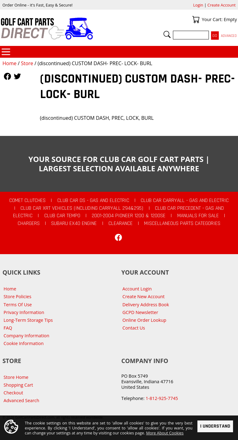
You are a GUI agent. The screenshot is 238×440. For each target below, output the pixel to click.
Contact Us (133, 328)
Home (9, 63)
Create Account (221, 5)
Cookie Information (24, 343)
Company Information (26, 336)
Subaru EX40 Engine (74, 223)
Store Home (16, 377)
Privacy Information (24, 312)
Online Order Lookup (144, 320)
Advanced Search (21, 400)
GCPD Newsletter (140, 312)
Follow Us (7, 76)
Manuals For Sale (198, 215)
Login (198, 5)
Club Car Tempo (62, 215)
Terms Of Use (18, 305)
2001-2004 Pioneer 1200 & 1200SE (128, 215)
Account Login (137, 289)
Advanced (229, 36)
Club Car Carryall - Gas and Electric (185, 200)
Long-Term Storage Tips (28, 320)
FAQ (8, 328)
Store (27, 63)
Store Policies (17, 296)
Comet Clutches (27, 200)
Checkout (13, 393)
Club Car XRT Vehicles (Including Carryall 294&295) (81, 208)
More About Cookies (164, 433)
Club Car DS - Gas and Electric (93, 200)
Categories (6, 52)
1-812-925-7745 (162, 398)
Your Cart (196, 20)
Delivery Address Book (145, 305)
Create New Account (143, 296)
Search (167, 34)
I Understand (215, 426)
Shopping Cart (18, 385)
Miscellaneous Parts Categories (182, 223)
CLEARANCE (120, 223)
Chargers (29, 223)
